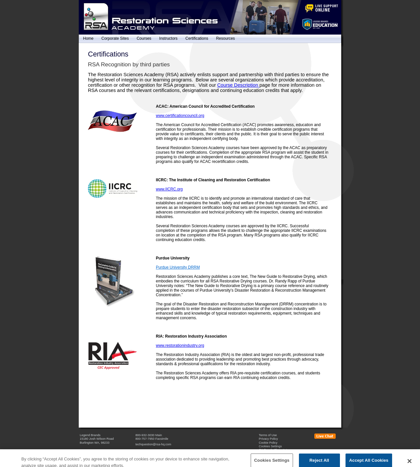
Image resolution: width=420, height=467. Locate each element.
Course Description (238, 85)
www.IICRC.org (169, 189)
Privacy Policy (268, 438)
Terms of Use (268, 435)
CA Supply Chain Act (273, 450)
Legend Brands (90, 435)
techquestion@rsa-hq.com (153, 444)
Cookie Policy (268, 442)
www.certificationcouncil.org (180, 115)
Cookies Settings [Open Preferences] (270, 446)
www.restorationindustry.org (180, 345)
